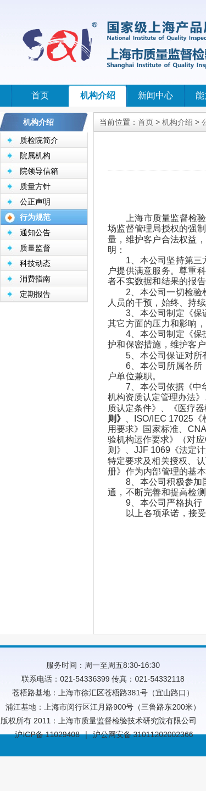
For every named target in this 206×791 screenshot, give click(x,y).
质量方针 (35, 186)
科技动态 (35, 263)
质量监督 (35, 248)
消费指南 (35, 278)
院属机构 (35, 155)
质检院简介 (39, 140)
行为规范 (35, 217)
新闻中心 (155, 95)
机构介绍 (97, 95)
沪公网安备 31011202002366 (143, 734)
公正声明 (35, 201)
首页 (40, 95)
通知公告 (35, 232)
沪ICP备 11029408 (47, 734)
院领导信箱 (39, 171)
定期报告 (35, 294)
